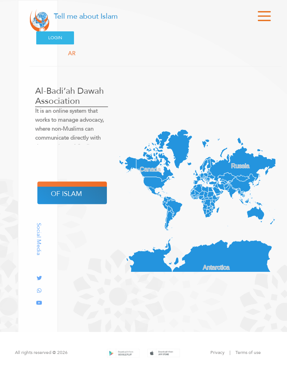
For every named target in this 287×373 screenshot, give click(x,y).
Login (55, 37)
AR (71, 53)
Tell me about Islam (85, 16)
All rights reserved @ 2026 (41, 352)
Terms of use (248, 352)
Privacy (217, 352)
